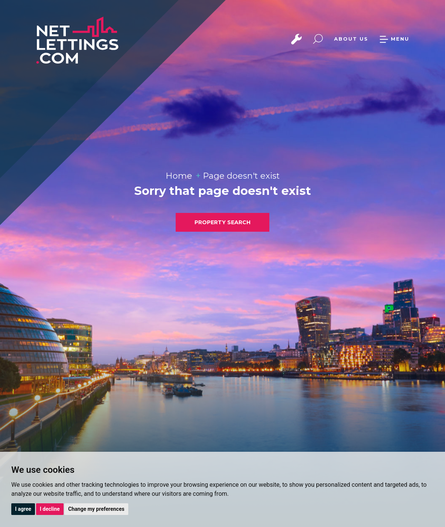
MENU (394, 39)
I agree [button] (23, 509)
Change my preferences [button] (96, 509)
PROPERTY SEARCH (222, 222)
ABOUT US (351, 39)
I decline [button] (50, 509)
